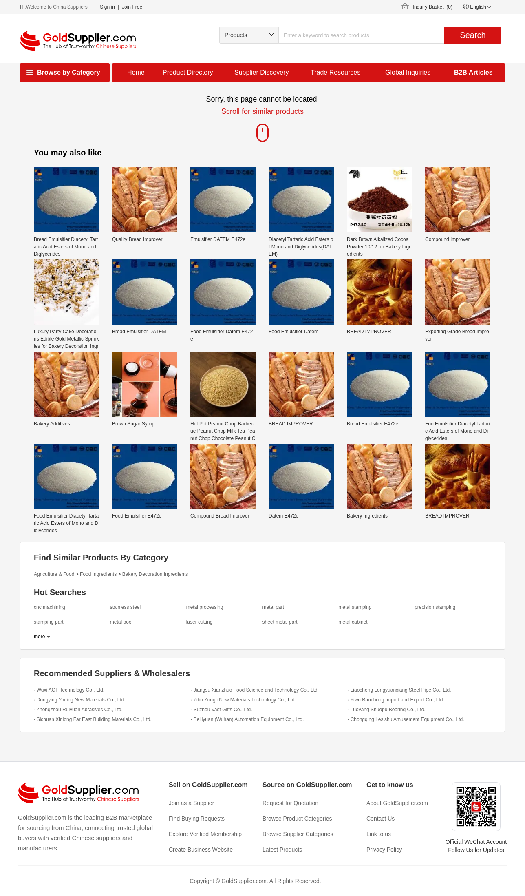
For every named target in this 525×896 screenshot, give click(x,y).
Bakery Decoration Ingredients (155, 574)
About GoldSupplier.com (397, 803)
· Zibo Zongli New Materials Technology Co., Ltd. (243, 700)
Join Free (132, 7)
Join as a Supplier (191, 803)
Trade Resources (335, 72)
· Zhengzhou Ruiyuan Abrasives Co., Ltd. (78, 709)
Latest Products (282, 849)
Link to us (378, 834)
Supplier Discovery (261, 72)
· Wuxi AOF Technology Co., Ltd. (69, 690)
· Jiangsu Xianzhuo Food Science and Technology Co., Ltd (254, 690)
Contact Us (380, 818)
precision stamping (435, 607)
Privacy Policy (384, 849)
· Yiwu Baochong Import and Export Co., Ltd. (396, 700)
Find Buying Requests (197, 818)
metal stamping (354, 607)
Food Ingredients (98, 574)
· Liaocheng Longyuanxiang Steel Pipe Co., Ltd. (399, 690)
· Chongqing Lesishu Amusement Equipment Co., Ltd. (406, 719)
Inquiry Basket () (432, 7)
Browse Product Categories (297, 818)
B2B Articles (473, 72)
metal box (120, 622)
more (39, 636)
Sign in (107, 7)
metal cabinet (352, 622)
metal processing (204, 607)
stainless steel (125, 607)
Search (472, 35)
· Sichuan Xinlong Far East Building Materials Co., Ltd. (93, 719)
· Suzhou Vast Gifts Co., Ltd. (221, 709)
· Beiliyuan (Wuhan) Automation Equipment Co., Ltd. (247, 719)
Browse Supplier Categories (297, 834)
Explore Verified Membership (205, 834)
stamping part (49, 622)
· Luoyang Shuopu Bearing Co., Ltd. (387, 709)
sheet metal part (279, 622)
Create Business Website (201, 849)
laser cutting (199, 622)
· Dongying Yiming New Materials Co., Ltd (79, 700)
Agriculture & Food (54, 574)
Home (136, 72)
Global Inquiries (407, 72)
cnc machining (49, 607)
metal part (273, 607)
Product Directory (188, 72)
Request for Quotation (290, 803)
